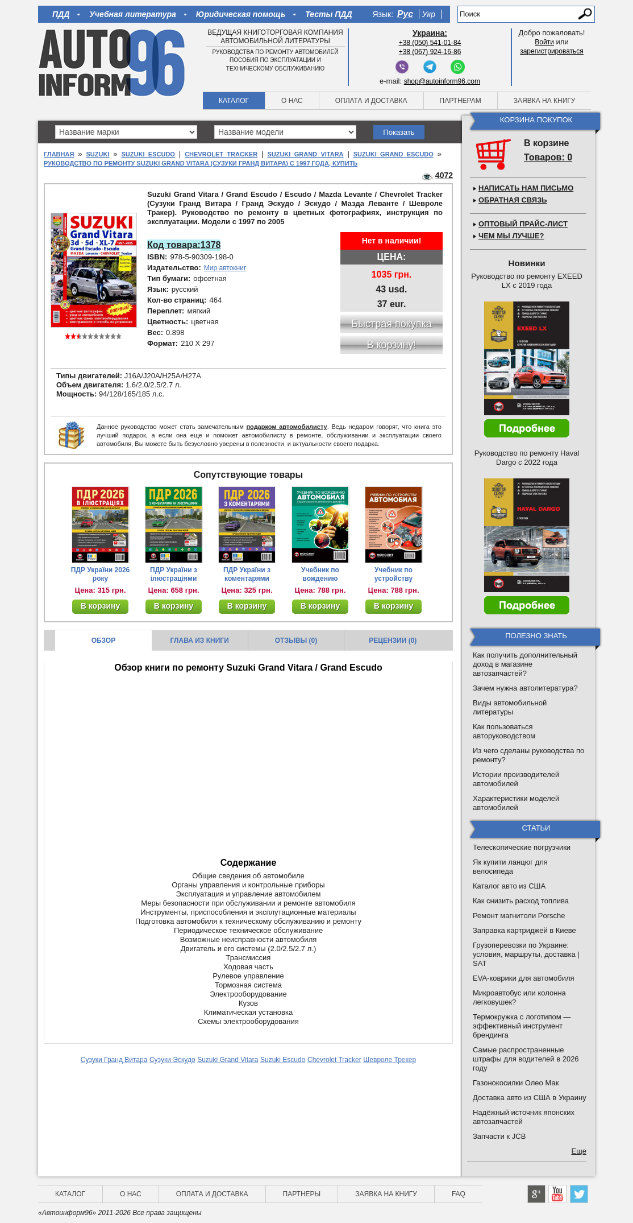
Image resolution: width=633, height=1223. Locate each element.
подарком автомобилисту (286, 426)
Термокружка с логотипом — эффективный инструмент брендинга (521, 1026)
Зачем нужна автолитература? (525, 688)
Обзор (103, 640)
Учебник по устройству (393, 574)
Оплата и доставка (371, 101)
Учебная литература (132, 14)
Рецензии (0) (393, 640)
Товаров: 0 (548, 157)
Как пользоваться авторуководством (504, 731)
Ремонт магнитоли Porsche (519, 915)
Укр (428, 14)
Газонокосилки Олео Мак (516, 1083)
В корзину (100, 605)
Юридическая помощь (240, 14)
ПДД (60, 14)
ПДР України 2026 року (100, 574)
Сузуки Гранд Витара (114, 1060)
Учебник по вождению (320, 574)
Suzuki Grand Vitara (305, 154)
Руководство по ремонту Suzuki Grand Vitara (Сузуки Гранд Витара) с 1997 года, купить (200, 163)
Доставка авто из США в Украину (529, 1097)
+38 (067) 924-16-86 (430, 52)
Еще (579, 1151)
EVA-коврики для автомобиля (523, 978)
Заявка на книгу (545, 101)
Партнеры (302, 1194)
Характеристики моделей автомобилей (516, 803)
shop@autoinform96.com (442, 81)
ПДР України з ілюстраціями (173, 574)
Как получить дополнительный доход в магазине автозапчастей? (525, 664)
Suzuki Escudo (148, 154)
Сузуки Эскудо (172, 1060)
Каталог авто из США (509, 886)
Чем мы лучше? (511, 236)
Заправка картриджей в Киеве (524, 930)
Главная (59, 154)
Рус (405, 14)
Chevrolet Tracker (221, 154)
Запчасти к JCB (499, 1136)
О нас (292, 101)
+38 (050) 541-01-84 (430, 43)
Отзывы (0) (296, 640)
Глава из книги (199, 640)
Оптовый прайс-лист (523, 224)
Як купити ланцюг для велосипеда (510, 866)
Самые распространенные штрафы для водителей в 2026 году (526, 1059)
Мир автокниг (225, 268)
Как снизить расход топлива (521, 900)
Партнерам (460, 101)
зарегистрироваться (552, 51)
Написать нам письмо (525, 188)
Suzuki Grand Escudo (393, 154)
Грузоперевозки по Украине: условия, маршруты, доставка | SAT (526, 954)
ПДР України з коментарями (246, 574)
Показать (398, 132)
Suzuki (97, 154)
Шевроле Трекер (389, 1060)
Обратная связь (512, 200)
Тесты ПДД (328, 14)
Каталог (234, 101)
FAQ (458, 1194)
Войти (544, 42)
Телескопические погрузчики (521, 847)
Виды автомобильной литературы (510, 707)
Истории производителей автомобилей (516, 779)
